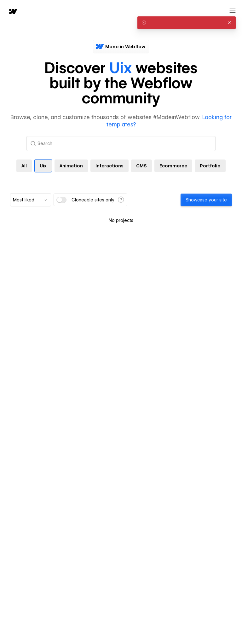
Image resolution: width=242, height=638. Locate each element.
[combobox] (30, 199)
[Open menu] (232, 10)
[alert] (186, 22)
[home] (13, 12)
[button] (229, 22)
